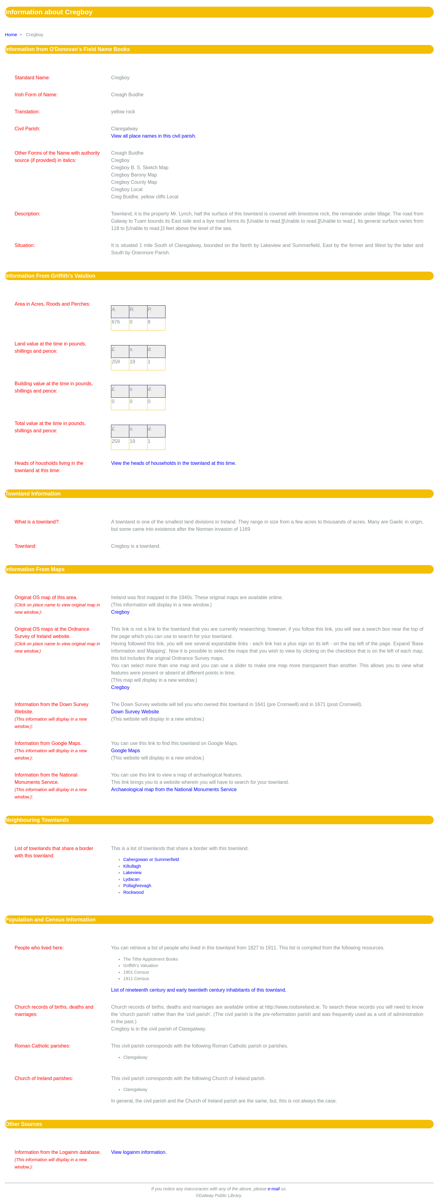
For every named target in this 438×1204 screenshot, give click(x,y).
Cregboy (120, 612)
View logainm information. (139, 1152)
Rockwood (133, 892)
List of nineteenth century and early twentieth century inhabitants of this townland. (198, 990)
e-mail (274, 1188)
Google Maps (125, 750)
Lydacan (131, 879)
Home (11, 34)
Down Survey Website (135, 711)
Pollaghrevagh (137, 885)
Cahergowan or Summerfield (151, 859)
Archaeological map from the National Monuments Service (174, 789)
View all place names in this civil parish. (153, 136)
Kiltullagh (132, 866)
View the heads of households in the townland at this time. (173, 463)
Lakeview (132, 872)
